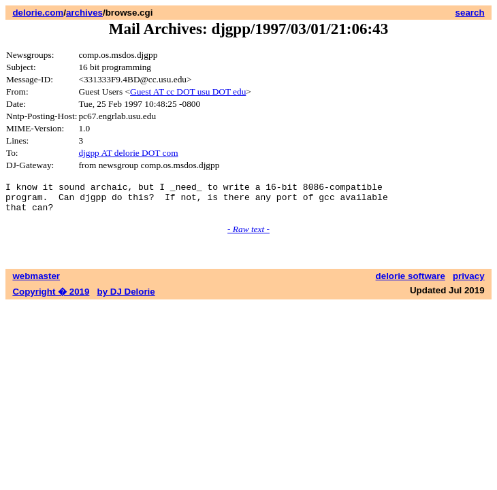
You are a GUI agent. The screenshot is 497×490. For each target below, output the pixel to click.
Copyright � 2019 (50, 298)
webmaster (36, 282)
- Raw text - (248, 235)
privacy (469, 282)
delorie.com (37, 12)
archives (84, 12)
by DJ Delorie (126, 298)
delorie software (410, 282)
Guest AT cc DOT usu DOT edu (188, 91)
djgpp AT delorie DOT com (128, 153)
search (470, 12)
